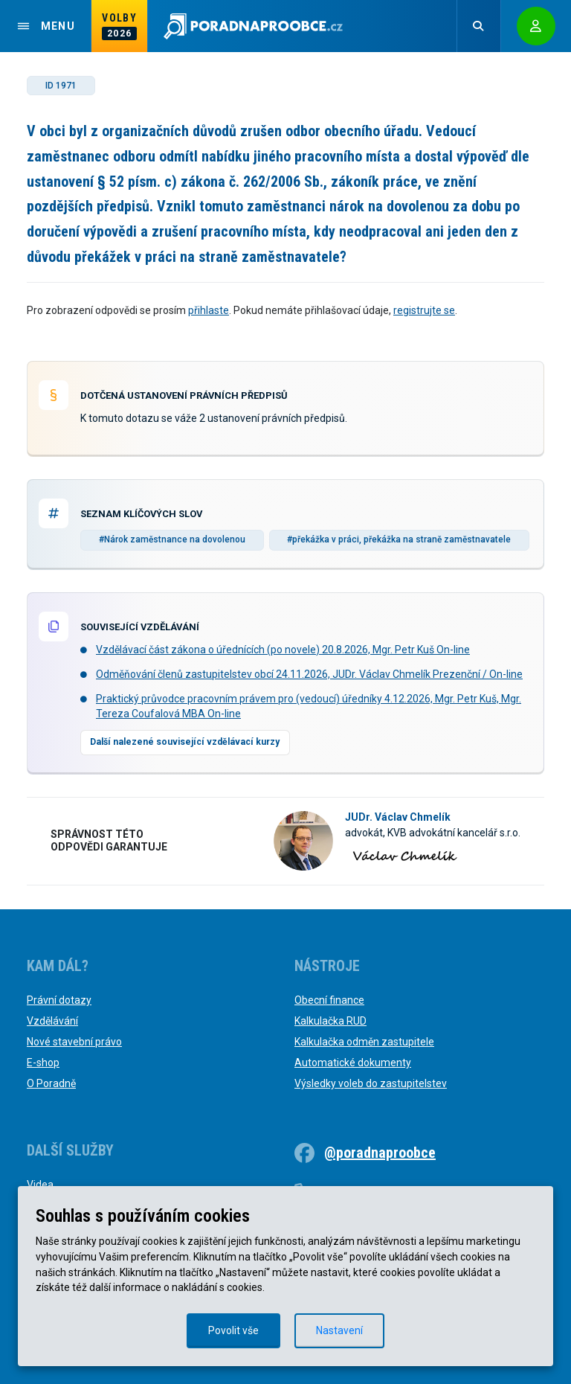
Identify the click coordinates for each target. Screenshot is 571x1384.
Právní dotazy (59, 1000)
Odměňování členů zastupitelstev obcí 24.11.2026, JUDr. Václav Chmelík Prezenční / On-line (309, 674)
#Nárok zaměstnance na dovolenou (172, 539)
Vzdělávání (52, 1021)
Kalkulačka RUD (330, 1021)
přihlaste (208, 310)
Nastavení (339, 1330)
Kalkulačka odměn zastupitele (364, 1042)
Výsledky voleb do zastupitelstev (370, 1083)
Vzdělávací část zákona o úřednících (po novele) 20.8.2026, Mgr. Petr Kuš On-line (283, 650)
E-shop (43, 1063)
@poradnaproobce (380, 1153)
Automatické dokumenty (352, 1063)
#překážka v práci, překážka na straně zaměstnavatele (399, 539)
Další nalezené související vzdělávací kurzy (185, 742)
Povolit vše (233, 1330)
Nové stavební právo (74, 1042)
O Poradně (51, 1083)
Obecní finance (329, 1000)
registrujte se (424, 310)
